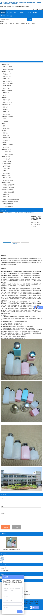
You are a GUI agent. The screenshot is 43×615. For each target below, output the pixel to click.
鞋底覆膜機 (6, 194)
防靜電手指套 (6, 88)
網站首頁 (3, 12)
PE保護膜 (5, 121)
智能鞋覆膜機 (6, 166)
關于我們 (9, 12)
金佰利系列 (6, 196)
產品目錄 (10, 212)
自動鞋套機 (6, 135)
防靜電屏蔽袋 (6, 114)
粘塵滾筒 (5, 97)
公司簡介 (2, 556)
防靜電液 (5, 133)
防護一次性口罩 (7, 178)
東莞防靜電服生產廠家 (8, 187)
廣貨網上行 (6, 170)
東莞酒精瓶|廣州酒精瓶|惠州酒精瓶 (26, 212)
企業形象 (2, 557)
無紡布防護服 (6, 156)
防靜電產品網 (6, 173)
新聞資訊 (22, 12)
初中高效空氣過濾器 (8, 116)
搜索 (30, 19)
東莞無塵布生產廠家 (8, 180)
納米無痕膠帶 (6, 140)
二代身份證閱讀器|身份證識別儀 (11, 199)
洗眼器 (4, 118)
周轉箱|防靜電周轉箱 (8, 203)
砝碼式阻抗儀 (6, 159)
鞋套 (4, 123)
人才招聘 (2, 562)
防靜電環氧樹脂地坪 (8, 144)
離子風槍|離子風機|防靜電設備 (10, 201)
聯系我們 (9, 16)
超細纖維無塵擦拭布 (8, 69)
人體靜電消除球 (7, 163)
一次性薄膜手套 (7, 149)
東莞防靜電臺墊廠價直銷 (9, 185)
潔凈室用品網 (6, 168)
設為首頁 (35, 9)
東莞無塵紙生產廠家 (8, 189)
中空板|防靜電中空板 (8, 206)
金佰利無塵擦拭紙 (7, 81)
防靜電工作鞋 (6, 78)
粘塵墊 (4, 95)
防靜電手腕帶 (6, 100)
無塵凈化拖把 (6, 128)
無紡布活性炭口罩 (7, 67)
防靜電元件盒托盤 (7, 102)
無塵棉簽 (5, 109)
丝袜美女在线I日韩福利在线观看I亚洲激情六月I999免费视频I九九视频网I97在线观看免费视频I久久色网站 (21, 3)
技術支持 (28, 12)
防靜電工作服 (6, 71)
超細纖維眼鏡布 (7, 104)
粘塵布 (4, 126)
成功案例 (35, 12)
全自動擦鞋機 (6, 137)
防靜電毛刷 (6, 111)
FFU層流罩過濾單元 (8, 154)
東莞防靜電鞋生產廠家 (8, 192)
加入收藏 (41, 9)
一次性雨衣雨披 (7, 152)
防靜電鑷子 (6, 107)
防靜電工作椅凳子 (7, 90)
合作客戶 (2, 560)
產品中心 (16, 12)
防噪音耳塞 (6, 147)
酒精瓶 (4, 130)
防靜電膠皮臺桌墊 (7, 76)
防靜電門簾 (6, 93)
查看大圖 (15, 244)
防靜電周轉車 (6, 182)
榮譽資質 (2, 559)
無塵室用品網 (6, 175)
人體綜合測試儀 (7, 161)
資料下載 (3, 16)
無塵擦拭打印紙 (7, 74)
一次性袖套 (6, 64)
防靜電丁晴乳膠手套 (8, 83)
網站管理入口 (26, 607)
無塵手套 (5, 142)
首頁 (6, 212)
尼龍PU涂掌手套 (7, 85)
